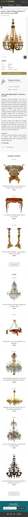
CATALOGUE (3, 5)
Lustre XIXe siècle (10, 147)
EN (23, 2)
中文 (26, 2)
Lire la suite (6, 143)
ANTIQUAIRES (11, 5)
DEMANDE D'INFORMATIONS (14, 73)
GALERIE (9, 89)
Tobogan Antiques (14, 80)
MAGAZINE (18, 5)
